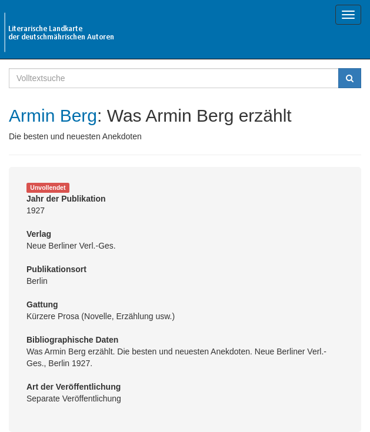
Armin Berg (53, 115)
